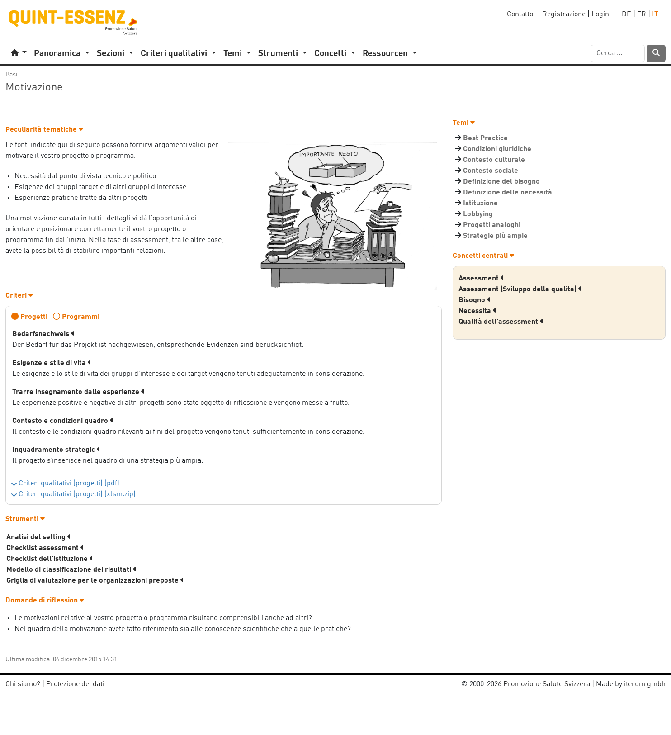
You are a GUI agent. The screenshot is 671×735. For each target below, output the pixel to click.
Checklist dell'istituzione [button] (49, 559)
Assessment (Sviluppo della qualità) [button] (520, 289)
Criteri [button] (19, 295)
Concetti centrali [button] (483, 256)
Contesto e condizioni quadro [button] (62, 421)
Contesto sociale (490, 171)
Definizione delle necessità (507, 192)
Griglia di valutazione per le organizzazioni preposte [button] (95, 580)
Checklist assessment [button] (45, 548)
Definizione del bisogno (501, 181)
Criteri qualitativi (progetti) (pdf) (69, 483)
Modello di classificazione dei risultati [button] (71, 570)
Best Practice (485, 138)
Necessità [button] (477, 311)
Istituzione (480, 203)
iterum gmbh (645, 684)
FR (641, 14)
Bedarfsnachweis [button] (43, 334)
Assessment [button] (481, 278)
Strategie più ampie (495, 236)
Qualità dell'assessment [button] (500, 322)
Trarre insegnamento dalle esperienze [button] (78, 392)
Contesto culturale (494, 160)
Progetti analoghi (491, 225)
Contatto (520, 14)
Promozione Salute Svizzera (546, 684)
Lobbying (478, 214)
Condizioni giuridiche (497, 149)
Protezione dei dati (75, 684)
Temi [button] (464, 123)
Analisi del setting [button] (38, 537)
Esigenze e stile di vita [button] (51, 363)
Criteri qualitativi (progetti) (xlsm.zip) (77, 494)
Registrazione (564, 14)
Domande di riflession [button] (44, 600)
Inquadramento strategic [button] (56, 450)
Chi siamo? (22, 684)
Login (600, 14)
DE (626, 14)
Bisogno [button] (474, 300)
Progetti (33, 317)
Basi (11, 74)
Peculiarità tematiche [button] (44, 129)
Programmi (80, 317)
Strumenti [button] (25, 519)
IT (655, 14)
